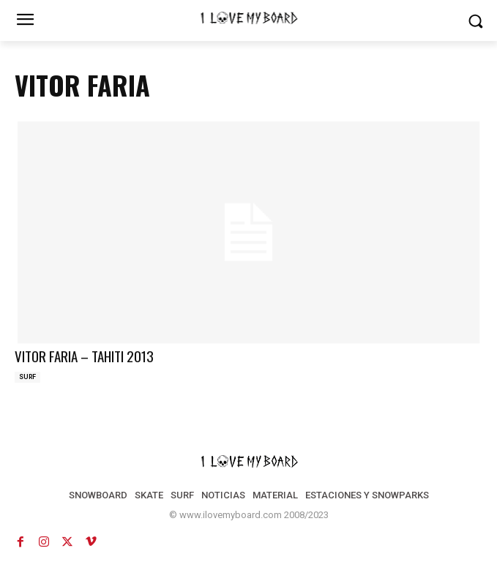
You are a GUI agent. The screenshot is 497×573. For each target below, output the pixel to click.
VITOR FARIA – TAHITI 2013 (84, 355)
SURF (27, 377)
